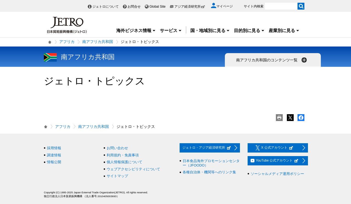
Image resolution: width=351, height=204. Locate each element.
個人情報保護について (124, 162)
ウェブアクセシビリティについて (133, 169)
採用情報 (54, 148)
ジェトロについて (105, 6)
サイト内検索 (254, 6)
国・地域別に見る (210, 30)
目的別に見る (249, 30)
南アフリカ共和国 (97, 41)
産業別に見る (284, 30)
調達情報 (54, 155)
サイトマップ (117, 176)
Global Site (157, 6)
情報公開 (54, 162)
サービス (171, 30)
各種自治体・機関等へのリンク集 (209, 172)
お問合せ (134, 6)
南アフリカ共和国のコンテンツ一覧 (272, 60)
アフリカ (67, 41)
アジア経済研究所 (189, 6)
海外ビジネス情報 (136, 30)
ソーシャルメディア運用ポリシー (277, 174)
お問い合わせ (117, 148)
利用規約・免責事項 (123, 155)
